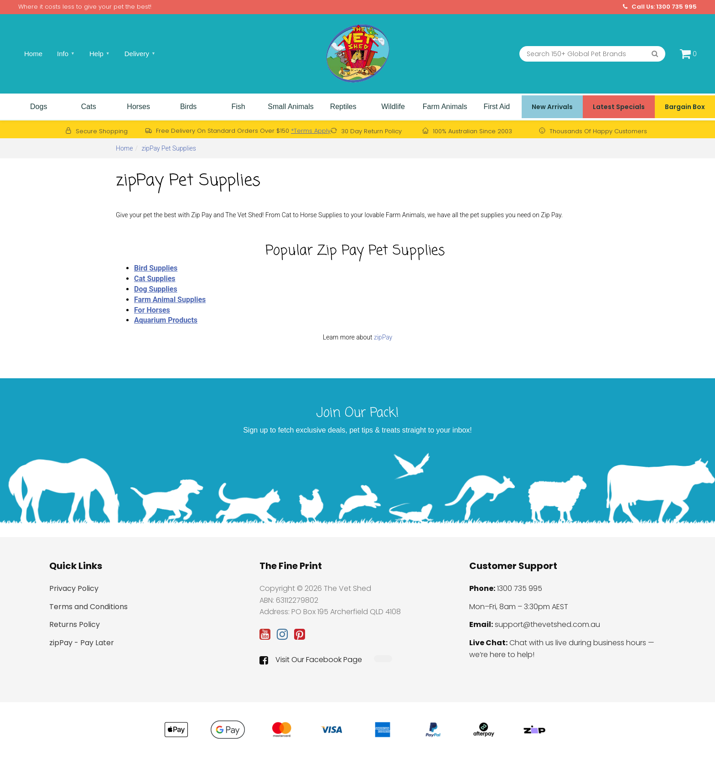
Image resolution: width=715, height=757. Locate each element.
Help (99, 53)
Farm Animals (445, 106)
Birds (188, 106)
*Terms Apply (311, 130)
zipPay (383, 337)
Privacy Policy (73, 588)
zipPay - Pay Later (81, 642)
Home (33, 53)
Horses (138, 106)
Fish (238, 106)
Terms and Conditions (88, 606)
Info (66, 53)
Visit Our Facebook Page (310, 660)
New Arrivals (552, 106)
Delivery (139, 53)
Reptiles (343, 106)
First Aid (496, 106)
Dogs (38, 106)
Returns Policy (74, 624)
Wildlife (393, 106)
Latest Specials (619, 106)
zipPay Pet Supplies (168, 148)
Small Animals (290, 106)
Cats (88, 106)
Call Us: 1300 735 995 (660, 7)
